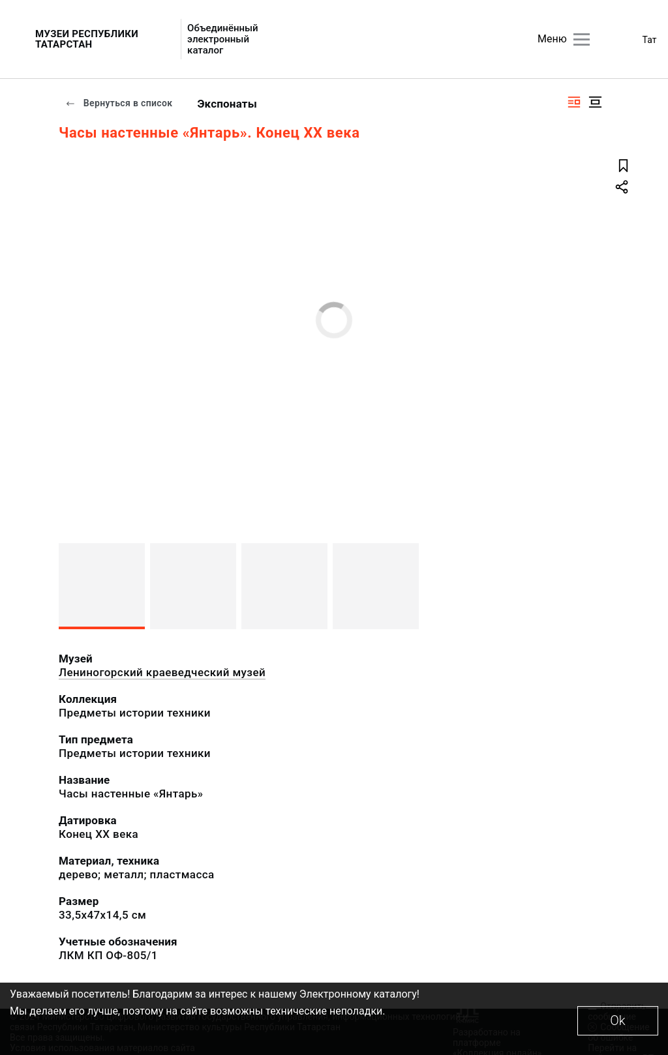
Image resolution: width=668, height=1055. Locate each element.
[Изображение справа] (574, 102)
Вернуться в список (118, 103)
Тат (650, 40)
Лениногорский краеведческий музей (162, 672)
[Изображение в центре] (594, 102)
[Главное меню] (581, 39)
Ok (617, 1020)
